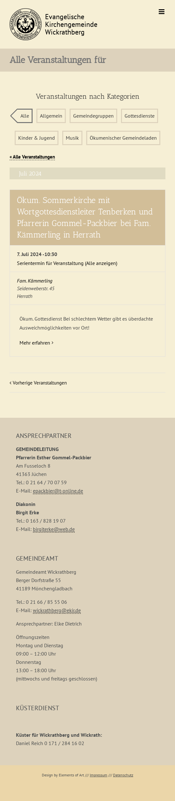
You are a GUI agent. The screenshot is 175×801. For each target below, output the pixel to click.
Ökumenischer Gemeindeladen (123, 138)
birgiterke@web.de (54, 529)
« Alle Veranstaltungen (32, 157)
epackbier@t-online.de (58, 490)
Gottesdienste (140, 116)
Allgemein (51, 116)
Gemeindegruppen (93, 116)
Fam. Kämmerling (34, 280)
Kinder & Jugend (36, 138)
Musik (72, 138)
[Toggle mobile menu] (162, 11)
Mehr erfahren (34, 342)
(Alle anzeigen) (101, 263)
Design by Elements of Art (63, 775)
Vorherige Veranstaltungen (40, 383)
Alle (24, 116)
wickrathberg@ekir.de (57, 610)
